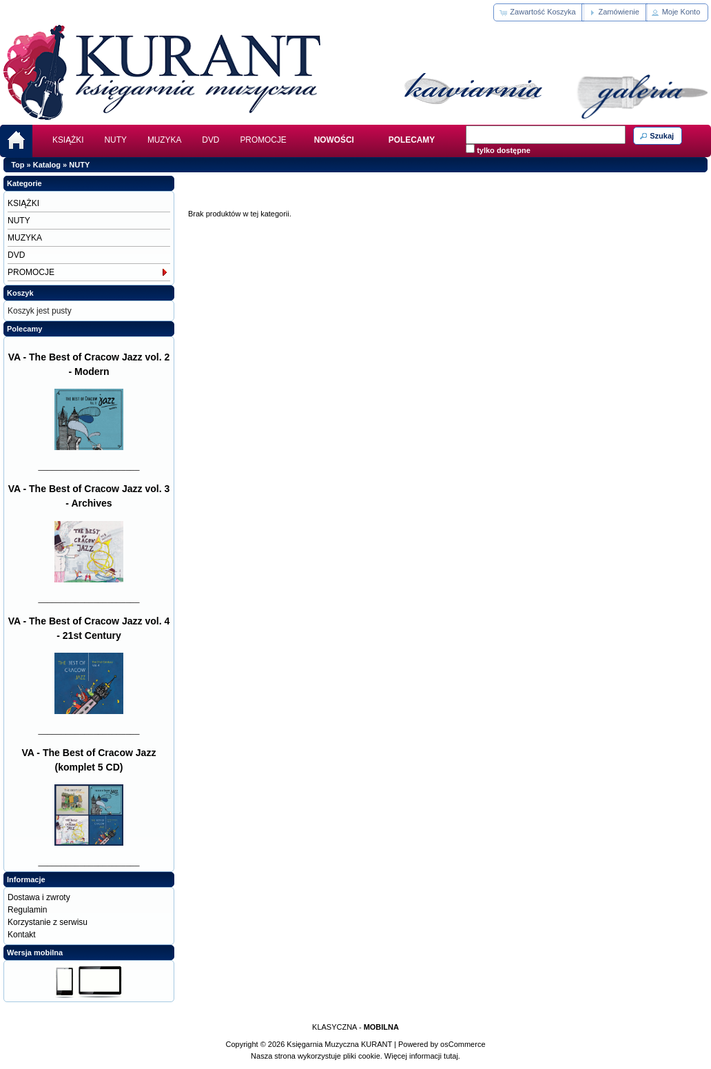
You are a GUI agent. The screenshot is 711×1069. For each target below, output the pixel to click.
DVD (210, 140)
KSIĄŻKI (68, 140)
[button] (538, 12)
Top (17, 165)
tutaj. (451, 1056)
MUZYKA (164, 140)
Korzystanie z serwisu (47, 922)
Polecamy (24, 329)
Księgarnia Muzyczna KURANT (339, 1044)
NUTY (116, 140)
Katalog (47, 165)
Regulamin (27, 910)
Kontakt (22, 934)
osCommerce (462, 1044)
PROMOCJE (263, 140)
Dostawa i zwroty (39, 897)
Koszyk (20, 293)
